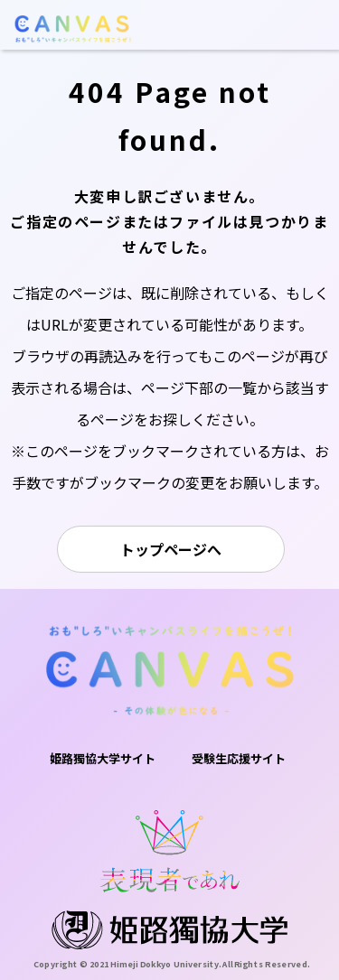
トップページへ (170, 549)
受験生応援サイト (239, 758)
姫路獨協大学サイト (102, 758)
